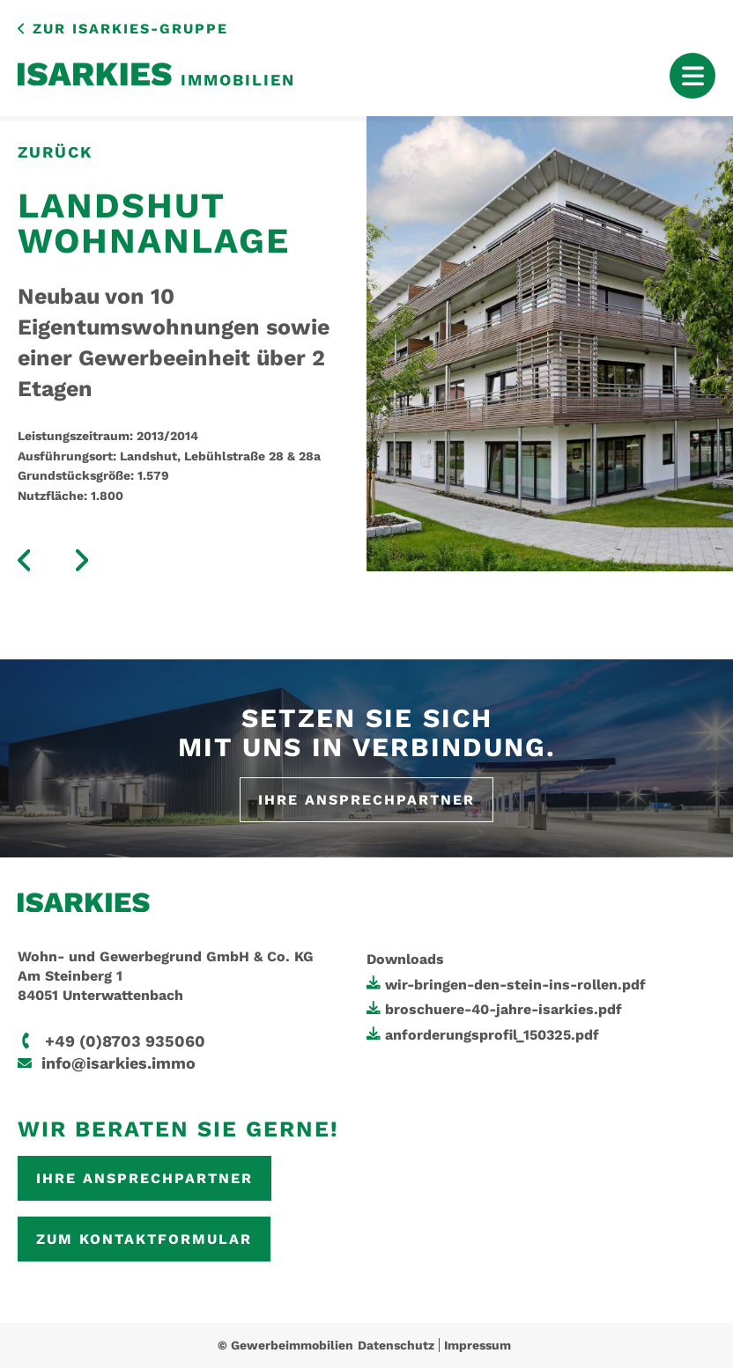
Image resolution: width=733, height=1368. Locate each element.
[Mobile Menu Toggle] (692, 76)
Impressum (477, 1345)
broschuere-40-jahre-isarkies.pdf (503, 1009)
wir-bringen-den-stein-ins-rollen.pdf (515, 984)
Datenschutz (396, 1345)
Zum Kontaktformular (144, 1239)
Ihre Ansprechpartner (366, 799)
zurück (55, 152)
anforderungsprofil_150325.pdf (492, 1034)
